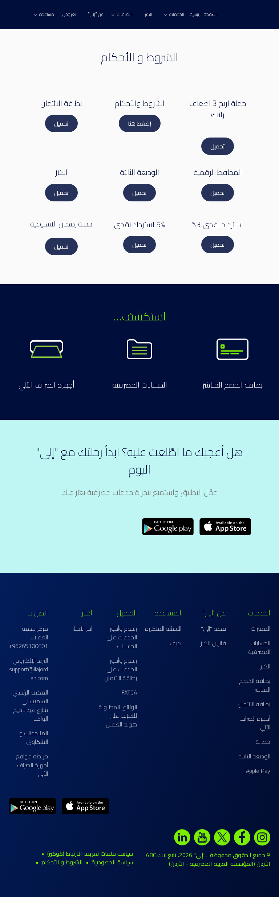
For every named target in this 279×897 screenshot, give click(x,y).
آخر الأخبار (82, 628)
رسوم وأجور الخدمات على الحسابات (121, 637)
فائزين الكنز (213, 643)
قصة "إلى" (213, 628)
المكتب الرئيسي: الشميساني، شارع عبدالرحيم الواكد (29, 705)
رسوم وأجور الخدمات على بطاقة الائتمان (120, 669)
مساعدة (44, 14)
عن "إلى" (96, 14)
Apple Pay (258, 770)
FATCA (129, 692)
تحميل (217, 146)
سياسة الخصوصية (112, 862)
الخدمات (174, 14)
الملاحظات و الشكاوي (33, 737)
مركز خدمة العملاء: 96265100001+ (28, 637)
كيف (175, 643)
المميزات (260, 628)
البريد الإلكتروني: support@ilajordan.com (28, 669)
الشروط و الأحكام (62, 862)
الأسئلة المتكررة (163, 628)
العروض (69, 14)
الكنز (148, 14)
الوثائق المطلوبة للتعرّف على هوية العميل (117, 716)
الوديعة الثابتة (254, 756)
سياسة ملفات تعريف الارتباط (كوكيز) (90, 853)
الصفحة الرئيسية (204, 14)
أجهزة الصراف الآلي (254, 723)
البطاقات (122, 14)
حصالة (262, 741)
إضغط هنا (139, 123)
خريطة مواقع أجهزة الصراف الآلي (32, 765)
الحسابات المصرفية (139, 385)
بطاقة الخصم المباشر (232, 385)
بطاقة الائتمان (254, 704)
